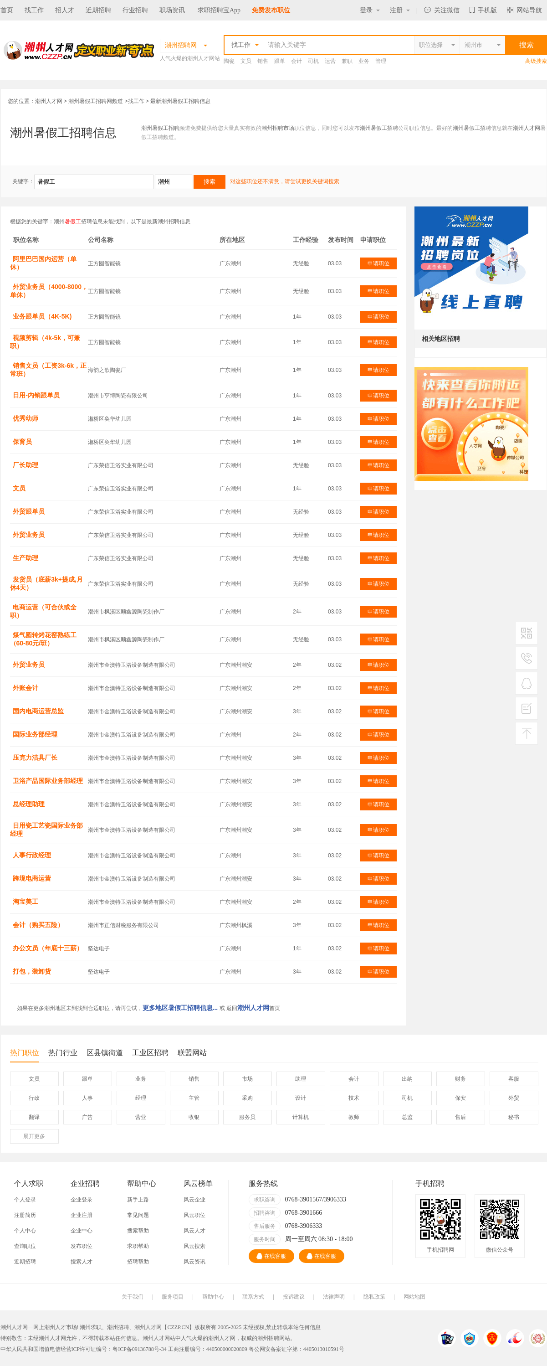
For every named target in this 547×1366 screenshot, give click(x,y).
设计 (300, 1098)
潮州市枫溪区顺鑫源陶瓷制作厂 (126, 611)
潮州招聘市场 (277, 128)
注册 (400, 10)
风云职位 (194, 1215)
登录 (370, 10)
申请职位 (378, 263)
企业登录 (81, 1199)
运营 (330, 61)
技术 (353, 1098)
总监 (407, 1117)
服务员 (247, 1117)
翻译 (34, 1117)
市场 (247, 1079)
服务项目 (173, 1297)
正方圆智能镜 (104, 263)
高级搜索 (536, 61)
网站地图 (414, 1297)
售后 (460, 1117)
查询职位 (25, 1246)
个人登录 (25, 1199)
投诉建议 (294, 1297)
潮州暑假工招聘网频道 (95, 101)
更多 (34, 1136)
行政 (34, 1098)
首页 (6, 10)
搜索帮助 (138, 1230)
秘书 (513, 1117)
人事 (87, 1098)
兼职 (347, 61)
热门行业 (62, 1053)
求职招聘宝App (219, 10)
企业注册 (81, 1215)
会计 (296, 61)
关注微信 (442, 10)
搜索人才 (81, 1261)
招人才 (64, 10)
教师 (353, 1117)
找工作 (34, 10)
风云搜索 (194, 1246)
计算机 (300, 1117)
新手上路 (138, 1199)
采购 (247, 1098)
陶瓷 (229, 61)
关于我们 (132, 1297)
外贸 (513, 1098)
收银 (194, 1117)
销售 (262, 61)
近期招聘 (98, 10)
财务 (460, 1079)
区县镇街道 (105, 1053)
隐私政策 (374, 1297)
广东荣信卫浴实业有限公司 (120, 465)
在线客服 (271, 1256)
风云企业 (194, 1199)
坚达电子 (99, 948)
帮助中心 (213, 1297)
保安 (460, 1098)
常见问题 (138, 1215)
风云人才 (194, 1230)
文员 (245, 61)
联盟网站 (192, 1053)
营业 (140, 1117)
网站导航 (524, 10)
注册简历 (25, 1215)
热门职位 (24, 1055)
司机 (313, 61)
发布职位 (81, 1246)
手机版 (483, 10)
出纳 (407, 1079)
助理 (300, 1079)
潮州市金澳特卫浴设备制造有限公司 (131, 665)
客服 (513, 1079)
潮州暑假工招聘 (160, 128)
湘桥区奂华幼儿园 (110, 419)
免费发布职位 (271, 10)
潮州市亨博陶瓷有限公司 (118, 395)
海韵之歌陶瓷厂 (107, 370)
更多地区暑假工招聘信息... (180, 1007)
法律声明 (334, 1297)
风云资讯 (194, 1261)
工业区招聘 (150, 1053)
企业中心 (81, 1230)
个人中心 (25, 1230)
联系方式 (253, 1297)
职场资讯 (172, 10)
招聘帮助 (138, 1261)
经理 (140, 1098)
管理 (380, 61)
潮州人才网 (48, 101)
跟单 (279, 61)
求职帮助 (138, 1246)
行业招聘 (135, 10)
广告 (87, 1117)
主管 (194, 1098)
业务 (363, 61)
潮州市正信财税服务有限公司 (123, 925)
